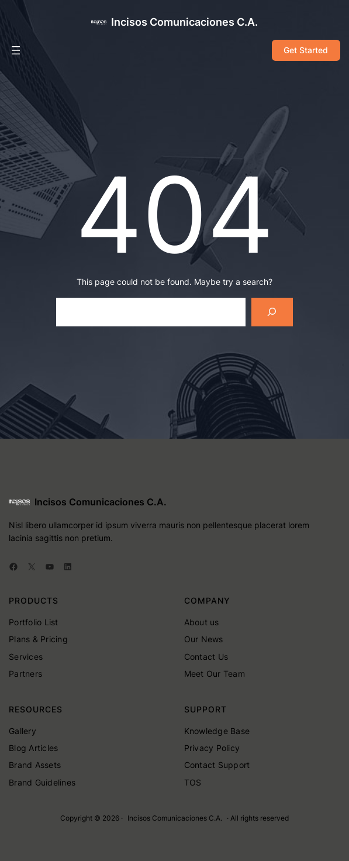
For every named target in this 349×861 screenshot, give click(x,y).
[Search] (272, 312)
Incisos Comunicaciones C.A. (184, 22)
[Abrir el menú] (16, 50)
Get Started (306, 50)
